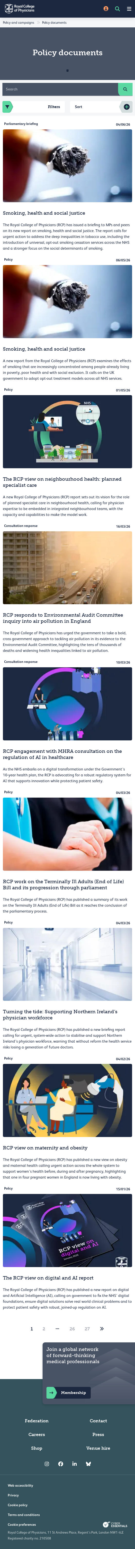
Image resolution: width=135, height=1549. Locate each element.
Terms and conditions (24, 1515)
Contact (98, 1421)
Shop (36, 1448)
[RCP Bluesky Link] (88, 1464)
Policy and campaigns (18, 22)
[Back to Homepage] (34, 9)
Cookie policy (17, 1505)
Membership (66, 1393)
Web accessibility (20, 1485)
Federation (37, 1421)
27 (87, 1329)
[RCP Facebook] (61, 1464)
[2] (101, 1329)
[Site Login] (106, 9)
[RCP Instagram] (47, 1464)
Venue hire (98, 1448)
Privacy (13, 1495)
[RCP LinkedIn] (74, 1464)
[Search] (60, 89)
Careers (36, 1434)
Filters (31, 107)
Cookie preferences (22, 1525)
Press (98, 1434)
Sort (78, 106)
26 (72, 1329)
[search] (125, 89)
